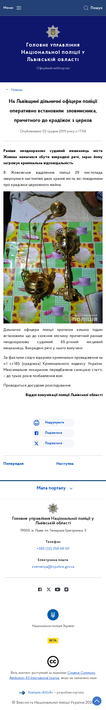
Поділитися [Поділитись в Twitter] (53, 443)
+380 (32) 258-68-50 (53, 549)
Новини (16, 90)
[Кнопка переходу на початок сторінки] (96, 700)
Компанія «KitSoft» (40, 692)
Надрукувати (54, 422)
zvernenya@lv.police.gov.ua (53, 567)
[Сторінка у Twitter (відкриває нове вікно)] (48, 589)
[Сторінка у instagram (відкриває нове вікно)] (66, 589)
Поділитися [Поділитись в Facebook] (53, 433)
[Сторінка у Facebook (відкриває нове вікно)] (40, 589)
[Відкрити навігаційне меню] (19, 8)
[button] (53, 488)
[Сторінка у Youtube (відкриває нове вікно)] (57, 589)
